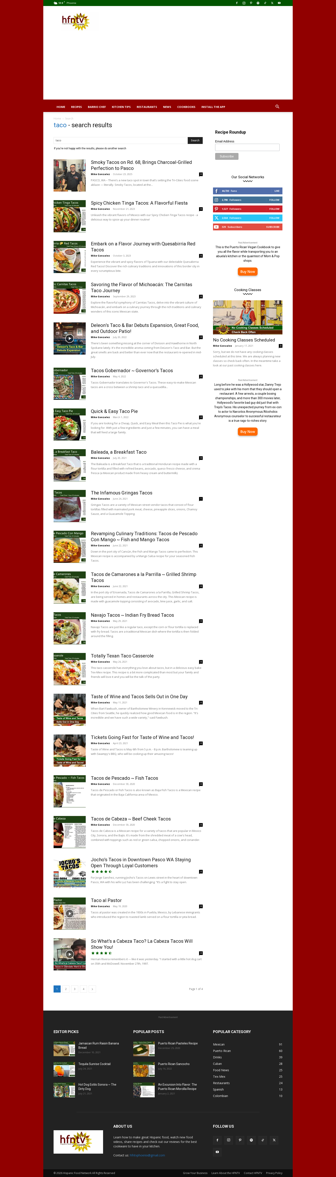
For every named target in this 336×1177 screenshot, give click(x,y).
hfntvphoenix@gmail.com (147, 1155)
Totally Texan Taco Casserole (122, 656)
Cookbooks (186, 107)
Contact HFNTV (253, 1173)
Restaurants (147, 107)
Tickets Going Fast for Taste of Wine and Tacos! (142, 737)
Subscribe (272, 226)
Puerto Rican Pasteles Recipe (178, 1043)
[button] (277, 107)
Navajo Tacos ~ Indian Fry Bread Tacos (132, 615)
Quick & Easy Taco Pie (114, 411)
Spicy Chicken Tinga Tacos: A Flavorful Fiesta (139, 203)
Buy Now (247, 271)
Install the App (213, 107)
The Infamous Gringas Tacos (121, 493)
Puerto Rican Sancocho (174, 1064)
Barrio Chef (97, 107)
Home (61, 107)
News (167, 107)
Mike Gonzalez (100, 174)
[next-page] (92, 989)
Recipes (76, 107)
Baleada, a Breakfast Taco (119, 452)
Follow (274, 199)
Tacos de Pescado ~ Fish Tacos (124, 778)
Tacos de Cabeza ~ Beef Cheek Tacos (131, 819)
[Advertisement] (168, 69)
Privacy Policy (274, 1173)
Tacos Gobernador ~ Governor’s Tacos (132, 370)
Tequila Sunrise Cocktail (94, 1064)
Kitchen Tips (121, 107)
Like (276, 190)
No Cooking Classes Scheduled (244, 340)
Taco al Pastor (106, 900)
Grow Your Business (195, 1173)
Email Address (224, 141)
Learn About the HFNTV (226, 1173)
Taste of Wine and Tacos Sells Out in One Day (139, 696)
